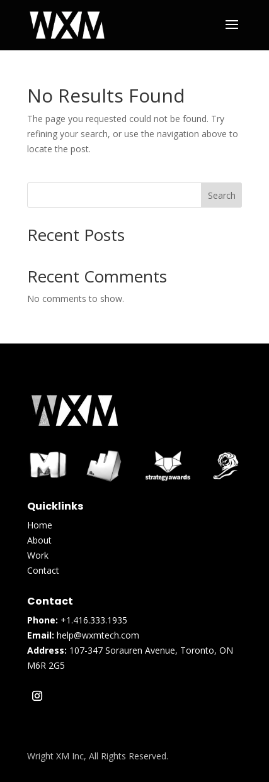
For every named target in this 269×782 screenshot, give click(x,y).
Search (222, 195)
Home (39, 525)
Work (38, 555)
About (39, 540)
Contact (43, 570)
